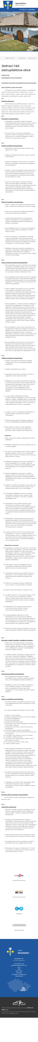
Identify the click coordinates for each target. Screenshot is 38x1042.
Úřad (19, 969)
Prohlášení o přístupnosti (19, 974)
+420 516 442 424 (19, 963)
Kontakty (19, 973)
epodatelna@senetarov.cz (19, 965)
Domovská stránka (11, 58)
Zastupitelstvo (22, 58)
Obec (19, 967)
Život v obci (19, 971)
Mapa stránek (19, 976)
